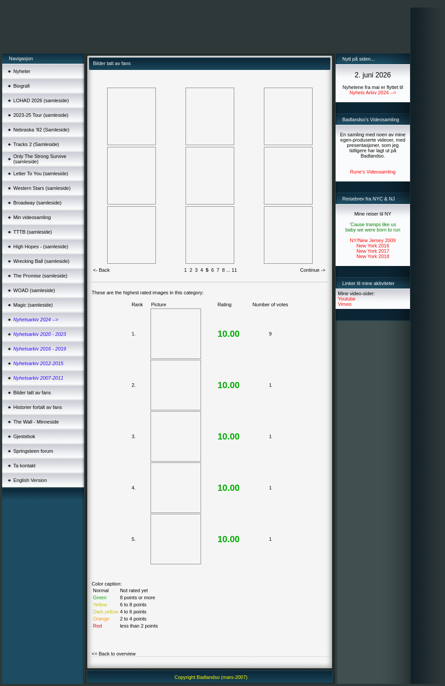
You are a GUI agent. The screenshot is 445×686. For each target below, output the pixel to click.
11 (234, 270)
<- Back (101, 270)
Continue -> (312, 270)
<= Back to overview (113, 653)
